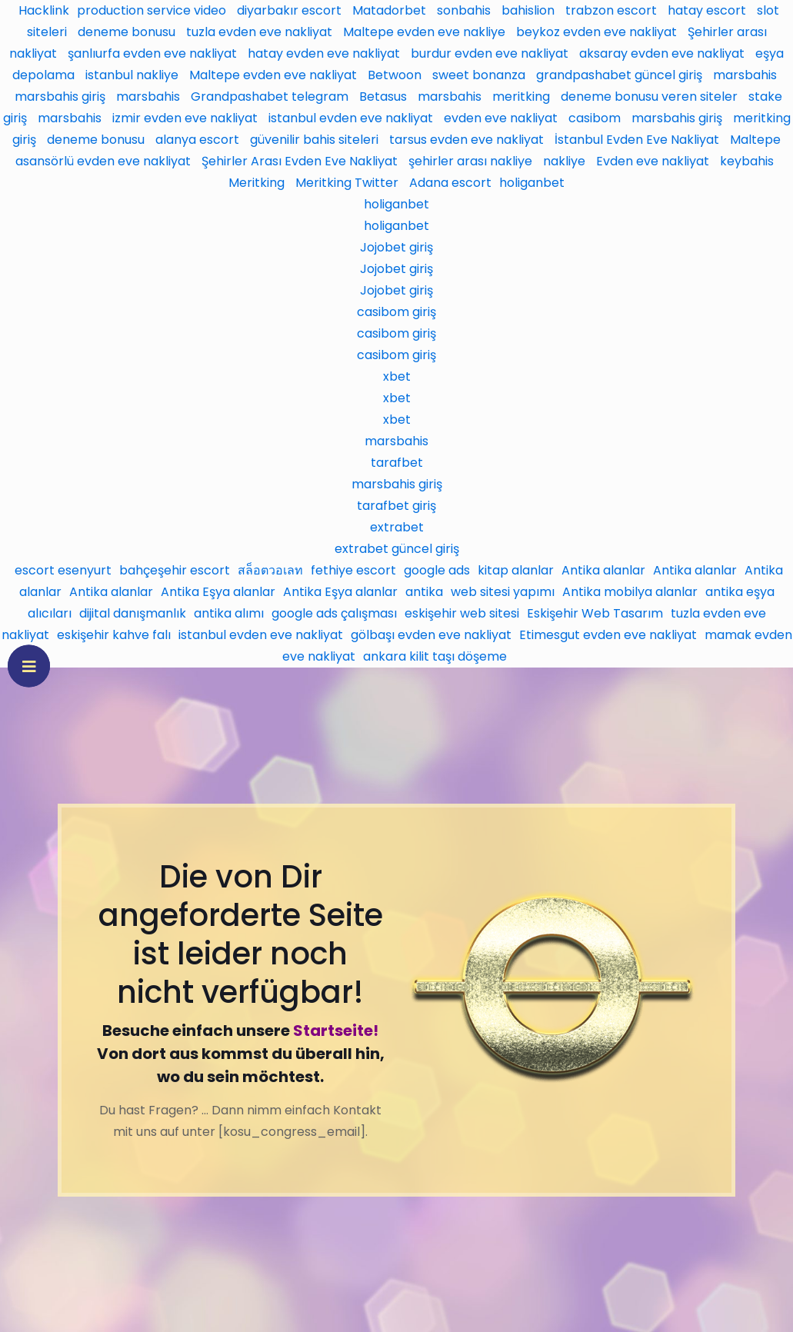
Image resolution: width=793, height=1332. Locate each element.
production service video (151, 10)
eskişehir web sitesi (462, 613)
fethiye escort (353, 570)
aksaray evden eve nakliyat (662, 53)
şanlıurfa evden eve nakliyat (152, 53)
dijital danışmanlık (132, 613)
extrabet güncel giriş (397, 549)
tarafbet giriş (396, 505)
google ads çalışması (334, 613)
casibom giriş (396, 312)
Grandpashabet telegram (269, 96)
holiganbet (532, 182)
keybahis (747, 161)
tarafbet (397, 462)
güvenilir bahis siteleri (314, 139)
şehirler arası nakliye (470, 161)
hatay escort (707, 10)
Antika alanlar (603, 570)
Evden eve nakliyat (652, 161)
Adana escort (450, 182)
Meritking (256, 182)
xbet (397, 376)
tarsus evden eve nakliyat (466, 139)
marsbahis (745, 75)
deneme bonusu (126, 32)
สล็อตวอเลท (270, 570)
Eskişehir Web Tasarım (595, 613)
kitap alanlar (516, 570)
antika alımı (229, 613)
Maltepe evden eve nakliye (424, 32)
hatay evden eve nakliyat (324, 53)
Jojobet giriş (396, 247)
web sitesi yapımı (503, 592)
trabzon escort (611, 10)
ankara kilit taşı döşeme (435, 656)
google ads (437, 570)
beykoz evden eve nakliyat (596, 32)
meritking (521, 96)
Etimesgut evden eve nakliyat (608, 635)
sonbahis (464, 10)
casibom (594, 118)
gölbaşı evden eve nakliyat (431, 635)
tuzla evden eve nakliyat (259, 32)
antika (424, 592)
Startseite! (335, 1030)
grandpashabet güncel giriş (619, 75)
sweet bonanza (478, 75)
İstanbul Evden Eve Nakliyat (637, 139)
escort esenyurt (63, 570)
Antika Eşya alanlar (218, 592)
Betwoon (394, 75)
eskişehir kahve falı (114, 635)
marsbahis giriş (60, 96)
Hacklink (43, 10)
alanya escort (197, 139)
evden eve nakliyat (501, 118)
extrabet (397, 527)
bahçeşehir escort (174, 570)
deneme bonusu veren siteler (649, 96)
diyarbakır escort (289, 10)
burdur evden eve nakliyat (489, 53)
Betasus (383, 96)
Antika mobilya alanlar (630, 592)
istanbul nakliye (131, 75)
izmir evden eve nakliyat (185, 118)
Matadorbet (389, 10)
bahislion (528, 10)
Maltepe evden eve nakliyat (273, 75)
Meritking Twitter (346, 182)
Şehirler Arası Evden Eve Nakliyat (300, 161)
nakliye (564, 161)
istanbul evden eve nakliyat (350, 118)
